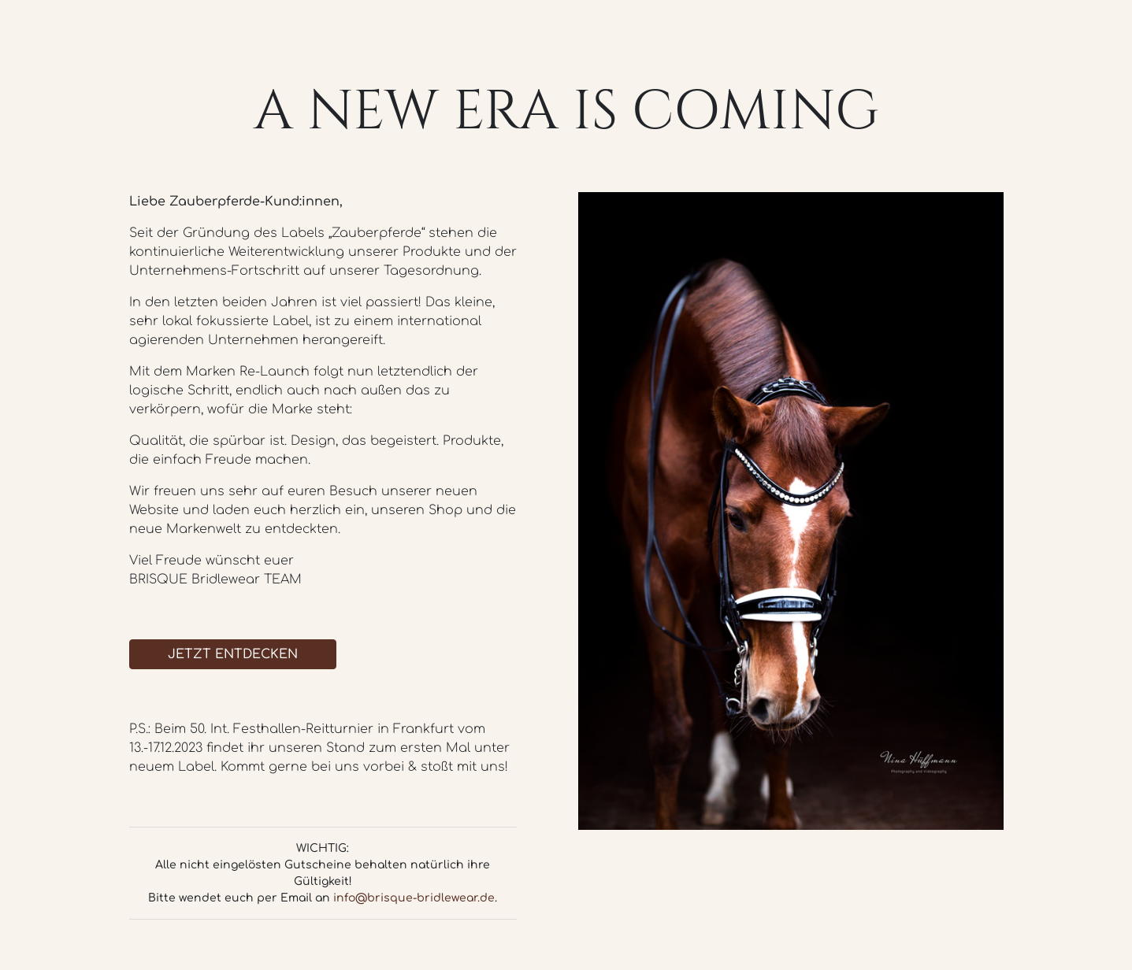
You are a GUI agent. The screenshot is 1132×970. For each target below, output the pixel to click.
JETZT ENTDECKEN (233, 654)
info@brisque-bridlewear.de (414, 898)
